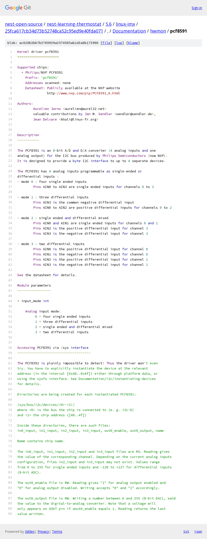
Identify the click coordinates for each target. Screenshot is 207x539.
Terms (57, 531)
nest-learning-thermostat (74, 24)
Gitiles (30, 531)
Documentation (129, 31)
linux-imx (125, 24)
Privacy (43, 531)
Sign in (197, 7)
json (198, 531)
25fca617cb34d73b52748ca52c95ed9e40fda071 (54, 31)
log (119, 43)
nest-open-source (24, 24)
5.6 (109, 24)
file (106, 43)
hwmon (158, 31)
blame (133, 43)
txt (186, 531)
